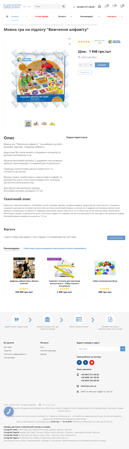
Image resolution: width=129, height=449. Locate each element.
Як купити (9, 342)
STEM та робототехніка (79, 362)
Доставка (8, 347)
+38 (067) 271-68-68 (85, 7)
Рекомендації (9, 357)
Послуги (44, 342)
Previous (22, 124)
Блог (42, 347)
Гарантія (7, 350)
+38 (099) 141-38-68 (90, 377)
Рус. (29, 6)
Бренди (43, 354)
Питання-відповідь (48, 350)
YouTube (91, 362)
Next (58, 124)
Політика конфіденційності (15, 354)
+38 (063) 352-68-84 (90, 380)
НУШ (85, 362)
